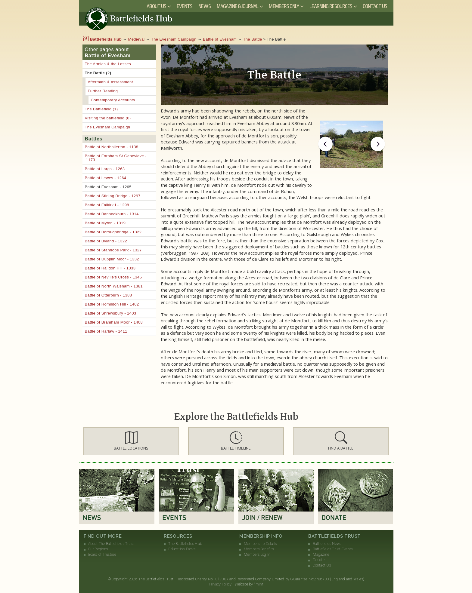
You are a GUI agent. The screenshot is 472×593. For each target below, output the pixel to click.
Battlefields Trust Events (332, 549)
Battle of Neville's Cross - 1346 (113, 277)
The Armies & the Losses (108, 64)
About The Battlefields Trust (111, 544)
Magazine (321, 554)
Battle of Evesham (220, 39)
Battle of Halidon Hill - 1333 (110, 268)
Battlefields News (327, 544)
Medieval (136, 39)
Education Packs (181, 549)
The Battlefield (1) (101, 109)
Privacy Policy (220, 584)
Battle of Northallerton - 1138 (111, 147)
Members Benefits (259, 549)
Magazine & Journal (238, 6)
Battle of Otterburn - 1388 (108, 295)
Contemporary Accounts (113, 100)
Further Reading (103, 91)
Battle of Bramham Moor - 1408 (114, 322)
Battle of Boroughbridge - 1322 (113, 232)
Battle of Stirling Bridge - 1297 (113, 196)
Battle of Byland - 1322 (106, 241)
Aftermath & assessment (110, 82)
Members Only (284, 6)
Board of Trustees (102, 554)
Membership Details (260, 544)
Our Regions (98, 549)
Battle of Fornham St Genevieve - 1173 (116, 158)
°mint (258, 584)
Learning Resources (330, 6)
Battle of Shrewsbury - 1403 (110, 313)
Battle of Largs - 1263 (105, 169)
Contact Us (375, 6)
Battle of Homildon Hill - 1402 (112, 304)
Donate (318, 560)
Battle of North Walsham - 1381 (114, 286)
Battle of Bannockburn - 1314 (112, 214)
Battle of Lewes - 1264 (105, 178)
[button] (131, 441)
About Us (156, 6)
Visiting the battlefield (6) (108, 118)
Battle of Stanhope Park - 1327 (113, 250)
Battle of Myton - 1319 (105, 223)
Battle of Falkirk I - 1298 (107, 205)
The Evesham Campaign (174, 39)
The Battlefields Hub (185, 544)
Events (184, 6)
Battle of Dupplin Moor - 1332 (112, 259)
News (204, 6)
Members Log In (257, 554)
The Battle (252, 39)
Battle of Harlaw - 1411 (106, 331)
